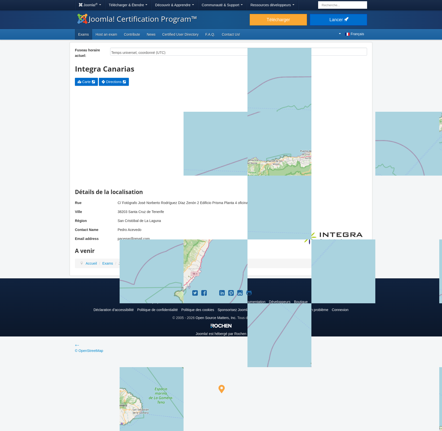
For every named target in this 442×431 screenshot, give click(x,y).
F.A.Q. (210, 34)
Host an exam (106, 34)
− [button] (78, 345)
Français (351, 34)
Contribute (132, 34)
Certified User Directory (180, 34)
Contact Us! (231, 34)
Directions (114, 82)
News (151, 34)
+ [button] (76, 345)
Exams (83, 34)
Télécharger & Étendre (128, 5)
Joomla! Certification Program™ (137, 19)
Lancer (338, 19)
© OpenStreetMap (89, 351)
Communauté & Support (222, 5)
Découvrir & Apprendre (174, 5)
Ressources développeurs (272, 5)
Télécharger (278, 19)
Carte (86, 82)
